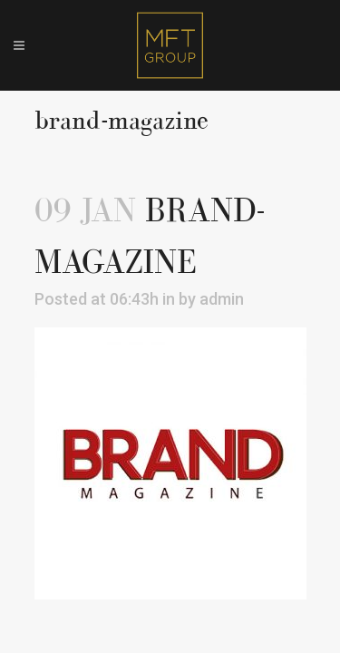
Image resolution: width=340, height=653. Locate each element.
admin (221, 298)
